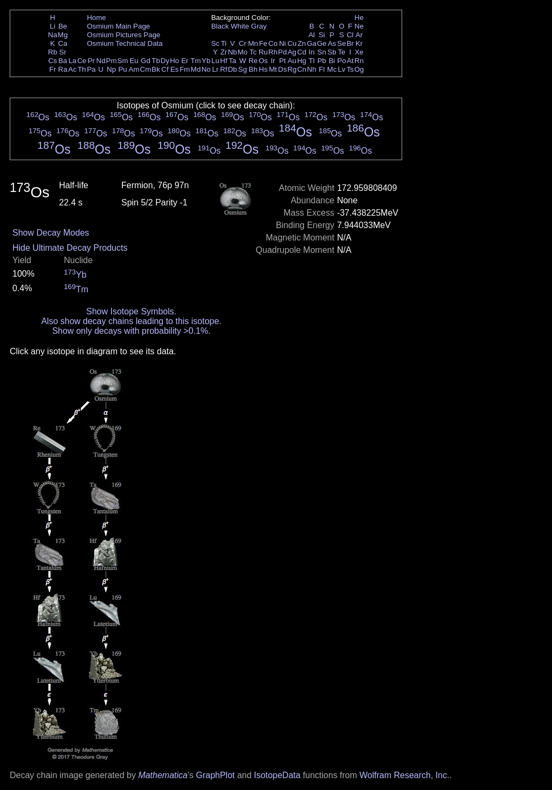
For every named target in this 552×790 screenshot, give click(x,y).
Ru (263, 52)
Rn (359, 61)
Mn (253, 43)
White (240, 26)
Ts (350, 69)
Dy (165, 61)
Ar (358, 35)
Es (174, 69)
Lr (215, 69)
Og (359, 69)
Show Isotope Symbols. (131, 311)
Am (134, 69)
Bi (332, 61)
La (72, 61)
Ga (311, 43)
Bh (253, 69)
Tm (195, 61)
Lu (215, 61)
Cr (242, 43)
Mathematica (163, 775)
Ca (62, 43)
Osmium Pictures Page (123, 35)
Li (52, 26)
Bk (155, 69)
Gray (259, 26)
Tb (155, 61)
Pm (111, 61)
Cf (164, 69)
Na (52, 35)
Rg (291, 69)
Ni (282, 43)
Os (263, 61)
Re (253, 61)
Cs (52, 61)
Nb (232, 52)
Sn (322, 52)
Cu (291, 43)
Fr (52, 69)
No (206, 69)
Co (273, 43)
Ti (224, 43)
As (332, 43)
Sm (123, 61)
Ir (273, 61)
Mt (273, 69)
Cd (301, 52)
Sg (242, 69)
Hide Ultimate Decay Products (69, 247)
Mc (332, 69)
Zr (223, 52)
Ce (81, 61)
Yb (206, 61)
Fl (322, 69)
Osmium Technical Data (125, 43)
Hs (263, 69)
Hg (301, 61)
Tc (253, 52)
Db (232, 69)
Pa (91, 69)
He (359, 17)
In (312, 52)
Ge (322, 43)
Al (311, 35)
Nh (311, 69)
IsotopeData (277, 775)
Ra (62, 69)
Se (341, 43)
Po (341, 61)
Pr (91, 61)
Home (96, 17)
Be (62, 26)
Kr (358, 43)
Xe (359, 52)
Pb (322, 61)
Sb (332, 52)
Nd (101, 61)
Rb (52, 52)
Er (184, 61)
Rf (223, 69)
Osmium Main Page (118, 26)
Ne (359, 26)
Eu (133, 61)
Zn (302, 43)
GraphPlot (215, 775)
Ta (232, 61)
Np (111, 69)
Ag (291, 52)
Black (220, 26)
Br (350, 43)
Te (342, 52)
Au (291, 61)
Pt (282, 61)
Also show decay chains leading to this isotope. (131, 321)
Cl (350, 35)
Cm (145, 69)
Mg (63, 35)
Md (196, 69)
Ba (62, 61)
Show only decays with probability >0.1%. (131, 330)
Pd (282, 52)
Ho (174, 61)
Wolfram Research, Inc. (405, 775)
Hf (223, 61)
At (350, 61)
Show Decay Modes (50, 232)
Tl (312, 61)
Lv (342, 69)
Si (322, 35)
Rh (273, 52)
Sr (62, 52)
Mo (243, 52)
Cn (301, 69)
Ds (282, 69)
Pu (122, 69)
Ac (72, 69)
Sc (215, 43)
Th (82, 69)
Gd (145, 61)
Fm (185, 69)
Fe (263, 43)
